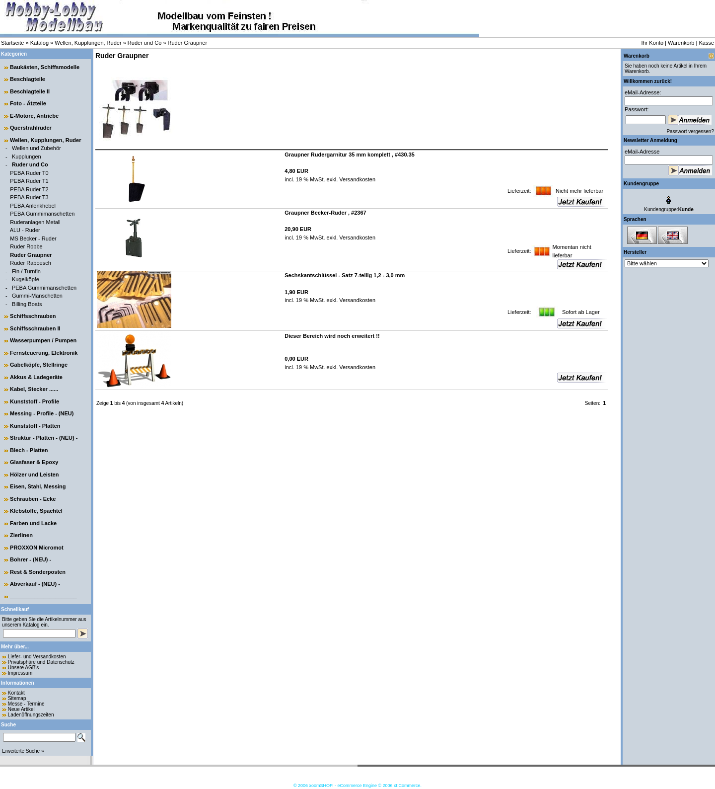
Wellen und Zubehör (36, 148)
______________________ (43, 596)
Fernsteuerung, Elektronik (43, 353)
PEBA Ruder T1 (29, 181)
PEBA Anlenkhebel (33, 206)
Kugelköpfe (25, 279)
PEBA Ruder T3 (29, 197)
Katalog (39, 43)
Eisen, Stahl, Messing (38, 486)
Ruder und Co (145, 43)
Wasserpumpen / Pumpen (43, 340)
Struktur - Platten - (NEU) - (43, 438)
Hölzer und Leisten (34, 474)
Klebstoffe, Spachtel (36, 511)
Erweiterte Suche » (23, 751)
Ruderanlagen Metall (35, 222)
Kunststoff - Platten (35, 426)
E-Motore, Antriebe (34, 116)
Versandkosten (356, 179)
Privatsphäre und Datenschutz (41, 662)
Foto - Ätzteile (28, 103)
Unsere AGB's (23, 667)
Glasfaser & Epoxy (34, 462)
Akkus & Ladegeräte (36, 377)
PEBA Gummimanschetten (42, 214)
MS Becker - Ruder (33, 238)
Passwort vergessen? (690, 131)
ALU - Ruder (25, 230)
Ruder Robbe (26, 246)
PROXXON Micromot (37, 548)
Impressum (20, 673)
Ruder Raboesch (30, 263)
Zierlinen (21, 535)
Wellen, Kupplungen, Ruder (88, 43)
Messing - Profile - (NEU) (41, 413)
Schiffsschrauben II (35, 328)
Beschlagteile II (30, 91)
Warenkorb (681, 43)
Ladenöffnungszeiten (31, 714)
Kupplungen (26, 156)
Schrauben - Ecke (33, 499)
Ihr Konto (652, 43)
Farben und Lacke (33, 523)
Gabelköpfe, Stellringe (39, 365)
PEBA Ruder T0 (29, 173)
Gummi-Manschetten (37, 296)
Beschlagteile (27, 79)
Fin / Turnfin (26, 271)
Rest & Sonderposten (38, 572)
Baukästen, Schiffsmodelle (44, 67)
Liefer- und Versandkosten (37, 656)
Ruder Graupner (188, 43)
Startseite (12, 43)
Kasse (706, 43)
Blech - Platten (29, 450)
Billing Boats (27, 304)
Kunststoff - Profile (34, 401)
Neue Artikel (21, 709)
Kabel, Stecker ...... (34, 389)
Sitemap (17, 698)
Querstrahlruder (31, 128)
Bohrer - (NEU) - (30, 559)
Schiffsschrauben (33, 316)
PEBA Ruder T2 (29, 189)
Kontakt (16, 693)
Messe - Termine (26, 704)
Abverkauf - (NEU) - (35, 584)
